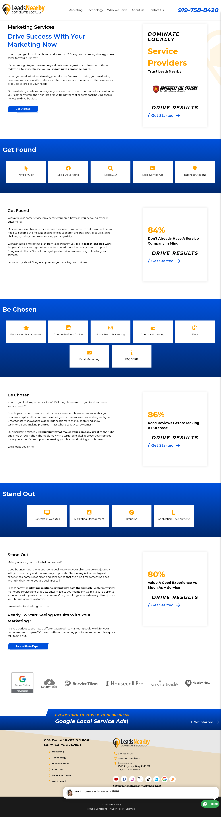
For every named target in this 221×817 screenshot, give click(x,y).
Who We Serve (60, 763)
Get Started (59, 781)
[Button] (23, 109)
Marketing (58, 751)
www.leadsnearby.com (130, 758)
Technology (59, 757)
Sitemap (130, 808)
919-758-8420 (198, 10)
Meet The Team (61, 775)
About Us (57, 769)
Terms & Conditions (96, 808)
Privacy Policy (116, 808)
